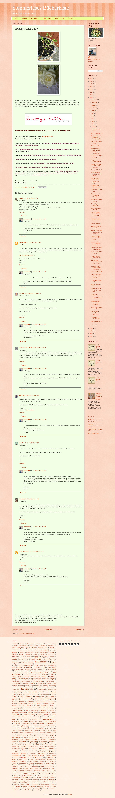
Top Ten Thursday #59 (96, 133)
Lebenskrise (29, 725)
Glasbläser (52, 696)
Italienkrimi (34, 708)
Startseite (48, 630)
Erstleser (26, 680)
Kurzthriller (42, 723)
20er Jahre (22, 643)
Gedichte (47, 691)
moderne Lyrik (51, 788)
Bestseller (52, 656)
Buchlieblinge (23, 242)
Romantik (14, 759)
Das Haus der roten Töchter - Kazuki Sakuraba (96, 276)
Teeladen (22, 772)
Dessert (23, 670)
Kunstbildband (52, 721)
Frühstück (50, 689)
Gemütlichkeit (27, 694)
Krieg (38, 718)
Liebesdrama (30, 728)
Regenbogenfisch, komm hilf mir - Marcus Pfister (96, 243)
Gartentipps (34, 691)
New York (52, 743)
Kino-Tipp (40, 714)
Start (16, 18)
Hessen (44, 701)
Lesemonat (24, 727)
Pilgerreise (23, 751)
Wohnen (53, 784)
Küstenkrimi (50, 723)
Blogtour (16, 664)
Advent (15, 645)
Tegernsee (29, 772)
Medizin (52, 734)
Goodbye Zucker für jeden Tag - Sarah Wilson (96, 290)
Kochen (46, 716)
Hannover (52, 699)
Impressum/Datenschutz (30, 18)
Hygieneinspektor (44, 705)
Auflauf (53, 650)
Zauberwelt (24, 786)
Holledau (46, 703)
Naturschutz (51, 741)
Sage (31, 761)
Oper (29, 748)
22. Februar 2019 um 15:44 (39, 368)
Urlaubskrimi (27, 779)
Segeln (35, 764)
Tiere (47, 773)
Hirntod (13, 703)
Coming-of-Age (19, 669)
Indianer (13, 707)
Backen (14, 654)
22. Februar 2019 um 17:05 (39, 470)
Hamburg (29, 699)
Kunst (45, 721)
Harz (17, 701)
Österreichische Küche (47, 789)
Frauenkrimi (42, 686)
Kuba (36, 721)
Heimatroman (38, 701)
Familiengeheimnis (25, 681)
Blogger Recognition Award (27, 662)
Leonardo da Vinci (16, 726)
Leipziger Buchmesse (49, 725)
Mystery (49, 737)
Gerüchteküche (35, 694)
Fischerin (21, 685)
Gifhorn (42, 696)
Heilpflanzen (30, 701)
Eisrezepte (33, 676)
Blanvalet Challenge (36, 659)
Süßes (43, 770)
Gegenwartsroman (32, 692)
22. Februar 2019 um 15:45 (39, 419)
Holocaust (53, 703)
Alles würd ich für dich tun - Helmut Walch (96, 174)
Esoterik (46, 679)
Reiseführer (34, 755)
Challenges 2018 (36, 667)
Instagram (90, 424)
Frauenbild (35, 687)
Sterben (31, 768)
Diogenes (48, 671)
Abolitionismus (53, 643)
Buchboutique (28, 665)
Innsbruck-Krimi (29, 707)
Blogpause (53, 662)
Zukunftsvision (40, 786)
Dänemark (44, 674)
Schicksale (14, 763)
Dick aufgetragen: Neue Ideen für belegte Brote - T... (96, 214)
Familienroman (16, 683)
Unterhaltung (15, 779)
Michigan (14, 735)
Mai (92, 118)
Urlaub (21, 779)
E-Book (52, 674)
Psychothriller (41, 753)
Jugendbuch (44, 710)
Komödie (53, 716)
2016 (91, 333)
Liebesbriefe (22, 728)
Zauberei (18, 786)
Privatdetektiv (15, 753)
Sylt (53, 768)
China (48, 667)
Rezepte (23, 757)
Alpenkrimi (33, 647)
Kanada (30, 712)
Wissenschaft (35, 784)
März (92, 124)
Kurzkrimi (35, 723)
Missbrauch (21, 735)
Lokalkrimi (42, 730)
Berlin (36, 656)
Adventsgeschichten (23, 645)
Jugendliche (52, 710)
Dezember (94, 100)
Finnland (15, 685)
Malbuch (35, 734)
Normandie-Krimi (15, 746)
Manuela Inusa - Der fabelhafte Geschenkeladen (96, 137)
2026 (91, 78)
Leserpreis (34, 726)
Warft (55, 781)
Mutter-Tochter (37, 737)
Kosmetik (14, 718)
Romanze (20, 759)
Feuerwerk (48, 683)
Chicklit (43, 667)
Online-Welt (23, 748)
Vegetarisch (51, 779)
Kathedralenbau (42, 712)
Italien (21, 708)
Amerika (22, 649)
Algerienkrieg (42, 645)
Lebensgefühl (22, 725)
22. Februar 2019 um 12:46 (39, 347)
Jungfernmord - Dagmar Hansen (96, 160)
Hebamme (22, 701)
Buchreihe (52, 665)
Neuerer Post (17, 630)
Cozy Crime (33, 669)
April (92, 121)
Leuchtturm (46, 726)
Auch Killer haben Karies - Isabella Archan (96, 238)
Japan (27, 710)
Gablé (14, 691)
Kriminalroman (48, 719)
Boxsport (48, 663)
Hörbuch (52, 705)
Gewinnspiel (29, 696)
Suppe (40, 768)
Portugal (47, 751)
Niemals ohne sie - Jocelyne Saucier (96, 256)
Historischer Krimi (21, 703)
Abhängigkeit (39, 643)
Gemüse (20, 694)
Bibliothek (24, 658)
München (14, 741)
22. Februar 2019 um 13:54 (32, 395)
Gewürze (37, 696)
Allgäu (13, 647)
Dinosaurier (42, 670)
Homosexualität (15, 705)
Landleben (14, 725)
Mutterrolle (43, 737)
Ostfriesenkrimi (42, 748)
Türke (34, 777)
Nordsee (37, 744)
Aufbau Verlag (45, 650)
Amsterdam (45, 649)
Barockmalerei (29, 654)
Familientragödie (26, 683)
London (48, 730)
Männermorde (27, 739)
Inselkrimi (37, 707)
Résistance (43, 759)
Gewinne (21, 696)
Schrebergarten (39, 763)
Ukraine (39, 777)
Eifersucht (20, 676)
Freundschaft (42, 689)
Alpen (27, 647)
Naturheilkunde (44, 741)
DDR (39, 669)
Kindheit (33, 714)
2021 (91, 92)
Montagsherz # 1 (95, 146)
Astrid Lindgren (36, 650)
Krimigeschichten (36, 719)
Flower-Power (38, 685)
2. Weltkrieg (15, 643)
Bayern (35, 654)
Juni (92, 116)
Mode (35, 735)
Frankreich (22, 687)
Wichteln (50, 782)
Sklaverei (22, 766)
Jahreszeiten (51, 708)
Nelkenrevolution (24, 743)
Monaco (42, 735)
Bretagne (54, 664)
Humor (29, 705)
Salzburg (41, 761)
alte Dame (47, 786)
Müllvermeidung (51, 739)
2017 (91, 331)
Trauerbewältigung (16, 777)
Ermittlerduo (45, 678)
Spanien (42, 766)
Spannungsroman (49, 766)
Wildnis (22, 784)
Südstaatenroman (37, 770)
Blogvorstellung (23, 663)
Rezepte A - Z (91, 427)
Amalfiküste (15, 649)
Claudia (21, 198)
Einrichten (27, 676)
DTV (44, 669)
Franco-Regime (53, 685)
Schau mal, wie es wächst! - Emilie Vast (96, 219)
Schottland (31, 763)
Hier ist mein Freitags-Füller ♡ (27, 255)
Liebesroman (39, 728)
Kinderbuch (15, 714)
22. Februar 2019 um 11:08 (39, 271)
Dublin (39, 674)
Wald (50, 781)
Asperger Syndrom (27, 650)
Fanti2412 (22, 499)
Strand (36, 768)
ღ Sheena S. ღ (23, 293)
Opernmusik (34, 748)
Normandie (52, 744)
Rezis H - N (59, 18)
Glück (21, 698)
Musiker (30, 737)
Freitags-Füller (27, 689)
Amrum (39, 649)
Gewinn (14, 696)
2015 (91, 336)
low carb (44, 788)
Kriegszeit (52, 718)
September (94, 108)
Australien (22, 652)
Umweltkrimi (45, 777)
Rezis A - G (47, 18)
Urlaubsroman (43, 779)
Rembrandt (54, 755)
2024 (91, 84)
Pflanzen (17, 751)
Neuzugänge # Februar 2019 (95, 204)
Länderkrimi (42, 732)
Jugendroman (23, 712)
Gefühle (24, 692)
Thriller (25, 774)
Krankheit (26, 718)
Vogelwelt (45, 781)
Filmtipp (54, 683)
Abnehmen (46, 643)
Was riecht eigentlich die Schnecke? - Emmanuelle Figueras (99, 396)
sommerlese (27, 219)
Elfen (39, 676)
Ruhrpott (31, 759)
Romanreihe (50, 757)
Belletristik (29, 656)
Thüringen (42, 773)
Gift (47, 696)
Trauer (52, 775)
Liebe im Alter (15, 728)
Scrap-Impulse (47, 136)
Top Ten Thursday (27, 775)
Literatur (36, 730)
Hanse (13, 701)
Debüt (54, 669)
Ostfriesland (51, 748)
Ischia (47, 707)
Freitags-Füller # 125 (96, 223)
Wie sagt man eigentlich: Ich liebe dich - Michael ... (97, 262)
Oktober (93, 105)
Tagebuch (48, 770)
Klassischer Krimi (21, 716)
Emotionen (51, 676)
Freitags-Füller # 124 (96, 271)
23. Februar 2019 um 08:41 (39, 526)
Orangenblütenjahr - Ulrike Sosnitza (96, 186)
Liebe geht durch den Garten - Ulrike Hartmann (96, 166)
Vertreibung (32, 781)
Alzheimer (52, 647)
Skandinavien (15, 766)
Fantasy (33, 683)
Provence (23, 753)
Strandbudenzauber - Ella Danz (96, 208)
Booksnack (30, 664)
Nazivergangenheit (16, 743)
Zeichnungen (32, 786)
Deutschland (29, 671)
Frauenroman (50, 687)
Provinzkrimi (32, 753)
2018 (91, 328)
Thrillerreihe (34, 773)
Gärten (24, 699)
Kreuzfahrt (32, 717)
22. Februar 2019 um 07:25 (31, 198)
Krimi (14, 719)
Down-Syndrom (19, 672)
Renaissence (16, 757)
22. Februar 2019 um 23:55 (37, 551)
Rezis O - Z (72, 18)
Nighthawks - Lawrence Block (96, 318)
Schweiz (30, 765)
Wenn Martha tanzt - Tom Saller (96, 227)
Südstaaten (29, 770)
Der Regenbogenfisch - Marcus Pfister (96, 248)
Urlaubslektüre (35, 779)
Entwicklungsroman (23, 678)
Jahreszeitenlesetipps (17, 710)
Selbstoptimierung (42, 764)
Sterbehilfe (26, 768)
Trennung (25, 777)
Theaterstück (51, 772)
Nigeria (21, 744)
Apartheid (20, 650)
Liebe (52, 727)
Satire (46, 761)
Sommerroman (34, 766)
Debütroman (17, 671)
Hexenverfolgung (51, 701)
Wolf (13, 786)
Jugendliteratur (15, 712)
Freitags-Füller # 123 (96, 321)
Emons (44, 676)
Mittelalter (29, 735)
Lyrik (36, 732)
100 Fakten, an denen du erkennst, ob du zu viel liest (96, 232)
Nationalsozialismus (33, 741)
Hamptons (37, 699)
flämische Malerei (28, 788)
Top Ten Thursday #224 (98, 379)
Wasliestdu (15, 782)
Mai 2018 (23, 734)
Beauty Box (15, 656)
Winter (27, 784)
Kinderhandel (26, 714)
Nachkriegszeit (22, 741)
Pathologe (53, 750)
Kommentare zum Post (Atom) (26, 633)
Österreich (37, 790)
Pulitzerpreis (51, 753)
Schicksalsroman (22, 763)
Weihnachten (24, 783)
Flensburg (27, 685)
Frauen (29, 687)
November (94, 102)
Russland (37, 759)
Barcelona (21, 654)
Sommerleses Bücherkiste (40, 8)
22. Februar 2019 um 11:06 (39, 219)
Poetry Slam (34, 751)
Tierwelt (16, 775)
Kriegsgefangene (44, 717)
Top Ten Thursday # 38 (98, 346)
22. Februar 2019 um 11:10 (39, 324)
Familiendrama (15, 681)
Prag (53, 751)
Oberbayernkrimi (15, 748)
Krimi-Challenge (25, 719)
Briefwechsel (20, 665)
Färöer (55, 689)
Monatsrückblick (50, 735)
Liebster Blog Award (50, 728)
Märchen (34, 739)
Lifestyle (14, 730)
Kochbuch (37, 716)
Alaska (36, 645)
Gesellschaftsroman (44, 694)
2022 (91, 89)
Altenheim (40, 647)
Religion (48, 755)
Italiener (28, 708)
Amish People (31, 649)
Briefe (15, 665)
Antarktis (14, 650)
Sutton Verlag (47, 768)
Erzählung (32, 680)
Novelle (31, 746)
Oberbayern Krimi (51, 746)
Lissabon (20, 730)
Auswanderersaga (29, 652)
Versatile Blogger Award (23, 781)
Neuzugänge (42, 743)
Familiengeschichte (38, 681)
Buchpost (46, 665)
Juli (92, 113)
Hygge (37, 705)
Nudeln (36, 746)
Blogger (53, 659)
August (93, 110)
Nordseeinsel (45, 744)
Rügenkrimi (14, 761)
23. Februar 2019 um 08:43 (39, 569)
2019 (91, 97)
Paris (39, 750)
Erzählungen (39, 680)
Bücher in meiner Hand (25, 347)
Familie (52, 680)
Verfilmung (14, 781)
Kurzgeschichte (17, 723)
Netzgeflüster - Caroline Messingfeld (95, 313)
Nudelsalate (42, 746)
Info (23, 707)
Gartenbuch (20, 691)
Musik (25, 737)
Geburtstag (41, 691)
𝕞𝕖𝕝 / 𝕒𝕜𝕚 (22, 395)
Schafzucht (52, 761)
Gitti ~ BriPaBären (24, 551)
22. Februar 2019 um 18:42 (32, 499)
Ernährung (52, 678)
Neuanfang (33, 743)
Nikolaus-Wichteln (29, 744)
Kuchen (40, 721)
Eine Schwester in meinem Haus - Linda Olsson (95, 195)
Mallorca (46, 734)
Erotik (13, 680)
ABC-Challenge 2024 (93, 433)
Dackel (49, 669)
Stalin (21, 768)
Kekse (53, 712)
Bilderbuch (38, 658)
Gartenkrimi (27, 691)
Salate (35, 761)
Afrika (31, 645)
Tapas (53, 770)
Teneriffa (35, 772)
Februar (93, 126)
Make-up (29, 734)
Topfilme (40, 775)
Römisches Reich (51, 759)
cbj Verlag (18, 788)
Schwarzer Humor (50, 763)
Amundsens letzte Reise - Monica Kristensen (95, 303)
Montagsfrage (16, 737)
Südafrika (14, 770)
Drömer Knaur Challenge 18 (30, 674)
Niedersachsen (15, 744)
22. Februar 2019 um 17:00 (32, 442)
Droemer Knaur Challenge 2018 (39, 672)
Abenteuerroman (30, 643)
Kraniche (20, 717)
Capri (24, 667)
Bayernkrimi (43, 654)
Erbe (31, 678)
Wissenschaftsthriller (45, 784)
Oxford (34, 750)
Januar (93, 325)
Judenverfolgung (34, 710)
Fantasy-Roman (41, 683)
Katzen (48, 712)
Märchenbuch (43, 739)
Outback (29, 750)
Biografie (14, 659)
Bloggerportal (40, 662)
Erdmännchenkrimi (37, 678)
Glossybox (14, 698)
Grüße (19, 699)
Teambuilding (15, 772)
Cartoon (29, 667)
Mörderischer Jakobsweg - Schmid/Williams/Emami (96, 297)
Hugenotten (22, 705)
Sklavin (27, 766)
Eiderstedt (14, 676)
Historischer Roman (34, 703)
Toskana (46, 775)
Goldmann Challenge (37, 698)
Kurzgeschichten (26, 723)
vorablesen (15, 790)
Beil (23, 656)
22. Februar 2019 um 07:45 (34, 242)
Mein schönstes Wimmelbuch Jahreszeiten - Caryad (95, 181)
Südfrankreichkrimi (22, 770)
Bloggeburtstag (47, 659)
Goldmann (27, 698)
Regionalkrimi (16, 755)
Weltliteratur (38, 782)
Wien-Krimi (16, 784)
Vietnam (39, 781)
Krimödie (25, 721)
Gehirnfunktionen (44, 692)
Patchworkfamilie (45, 750)
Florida (32, 685)
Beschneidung (44, 656)
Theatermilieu (43, 772)
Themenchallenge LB (16, 773)
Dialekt (36, 670)
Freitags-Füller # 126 (96, 170)
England (14, 678)
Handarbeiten (45, 699)
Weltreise (44, 782)
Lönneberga (49, 732)
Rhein (31, 757)
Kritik (31, 721)
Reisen (42, 755)
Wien (55, 782)
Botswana (37, 663)
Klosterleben (29, 716)
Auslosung (14, 652)
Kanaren (35, 712)
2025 (91, 81)
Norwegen (23, 746)
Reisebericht (27, 755)
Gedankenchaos (30, 410)
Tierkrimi (54, 773)
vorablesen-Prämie (27, 790)
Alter (46, 647)
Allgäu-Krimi (20, 647)
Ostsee (23, 750)
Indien (18, 707)
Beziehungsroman (15, 658)
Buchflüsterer (38, 665)
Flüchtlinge (45, 685)
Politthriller (40, 751)
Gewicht (52, 694)
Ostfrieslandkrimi (16, 750)
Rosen (26, 759)
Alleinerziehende (51, 645)
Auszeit (36, 652)
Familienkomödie (50, 681)
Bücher (19, 667)
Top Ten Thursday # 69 (98, 362)
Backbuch (51, 652)
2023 (91, 86)
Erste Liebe (19, 679)
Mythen (21, 739)
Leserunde (40, 727)
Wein (33, 782)
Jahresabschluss (43, 708)
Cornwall (27, 669)
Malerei (40, 734)
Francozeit (15, 686)
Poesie (28, 751)
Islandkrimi (14, 708)
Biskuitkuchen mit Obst (24, 659)
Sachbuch (23, 761)
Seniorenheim (51, 765)
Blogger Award (15, 662)
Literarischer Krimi (28, 730)
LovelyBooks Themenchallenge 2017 (25, 732)
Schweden (14, 765)
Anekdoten (52, 649)
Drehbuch (27, 672)
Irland (42, 707)
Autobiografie (43, 652)
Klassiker (46, 714)
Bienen (30, 658)
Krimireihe (15, 721)
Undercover (52, 777)
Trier (30, 777)
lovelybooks (37, 788)
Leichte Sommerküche (38, 725)
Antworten (22, 212)
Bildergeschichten (50, 658)
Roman (38, 757)
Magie (17, 734)
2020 (91, 95)
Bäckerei (14, 667)
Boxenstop (43, 663)
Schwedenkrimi (23, 764)
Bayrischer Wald (51, 654)
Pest (13, 751)
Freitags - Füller (15, 689)
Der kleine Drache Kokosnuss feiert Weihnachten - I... (96, 267)
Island (52, 707)
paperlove (21, 442)
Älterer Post (80, 630)
